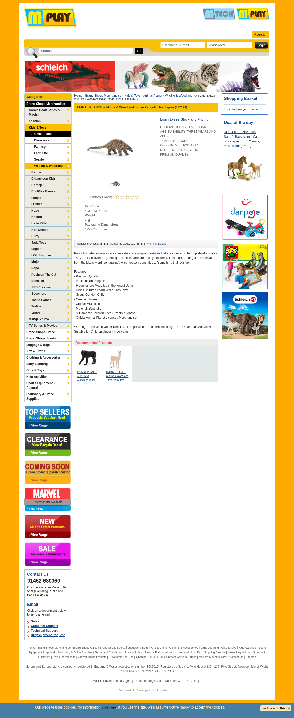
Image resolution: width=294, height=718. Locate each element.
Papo (35, 268)
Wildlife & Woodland (49, 166)
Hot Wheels (39, 230)
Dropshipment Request (48, 635)
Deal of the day (238, 122)
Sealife (39, 159)
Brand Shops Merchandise (45, 104)
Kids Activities (36, 377)
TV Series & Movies (43, 325)
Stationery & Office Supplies (40, 396)
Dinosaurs (41, 140)
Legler (36, 249)
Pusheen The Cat (43, 274)
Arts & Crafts (35, 351)
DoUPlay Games (43, 191)
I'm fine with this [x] (276, 708)
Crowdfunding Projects (92, 656)
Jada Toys (38, 242)
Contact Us (236, 656)
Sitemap (251, 656)
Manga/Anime (39, 319)
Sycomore (38, 293)
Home (78, 95)
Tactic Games (41, 300)
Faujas (36, 198)
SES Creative (41, 287)
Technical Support (44, 630)
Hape (35, 210)
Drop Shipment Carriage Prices (176, 656)
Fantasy (40, 147)
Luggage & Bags (38, 345)
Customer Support (44, 626)
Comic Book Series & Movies (44, 112)
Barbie (36, 172)
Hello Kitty (39, 223)
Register (260, 34)
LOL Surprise (41, 255)
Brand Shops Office (40, 332)
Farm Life (41, 153)
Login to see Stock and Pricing (184, 119)
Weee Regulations (239, 652)
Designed (125, 690)
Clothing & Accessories (43, 357)
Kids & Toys (37, 127)
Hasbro (36, 217)
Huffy (35, 236)
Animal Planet (41, 134)
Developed (143, 690)
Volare (36, 313)
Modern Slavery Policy (213, 656)
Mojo (35, 262)
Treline (36, 306)
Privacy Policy (133, 652)
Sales (35, 621)
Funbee (36, 204)
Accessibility (187, 652)
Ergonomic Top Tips (121, 656)
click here (109, 707)
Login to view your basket (241, 109)
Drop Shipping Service (211, 652)
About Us (171, 652)
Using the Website (64, 656)
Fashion (35, 121)
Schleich (37, 281)
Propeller (162, 690)
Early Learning (37, 364)
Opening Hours (145, 656)
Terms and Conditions (108, 652)
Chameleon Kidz (43, 178)
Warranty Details (156, 243)
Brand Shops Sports (41, 338)
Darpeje (37, 185)
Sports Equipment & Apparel (41, 385)
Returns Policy (154, 652)
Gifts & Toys (35, 370)
